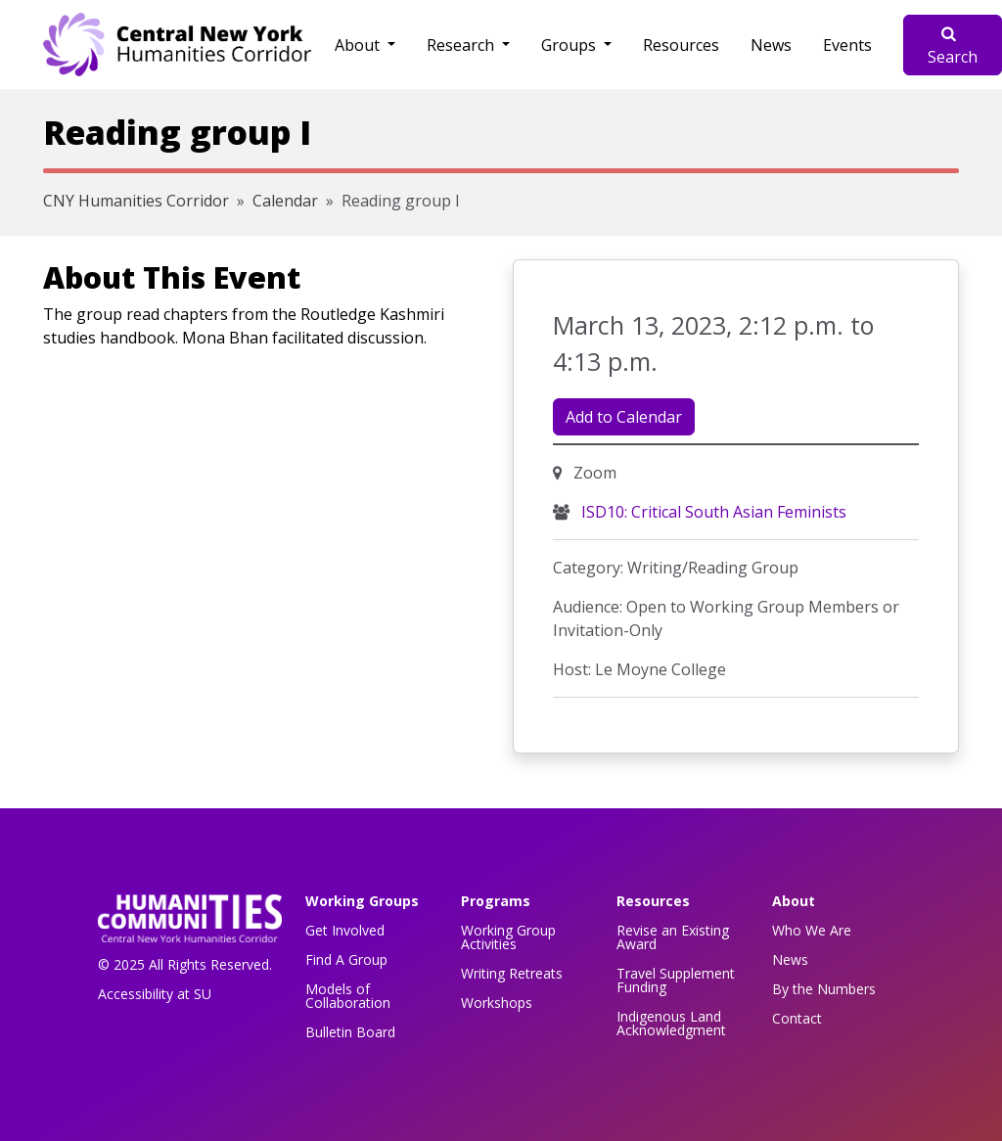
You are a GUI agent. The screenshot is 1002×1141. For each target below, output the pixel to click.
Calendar (285, 200)
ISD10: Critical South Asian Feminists (711, 512)
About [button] (359, 45)
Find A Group (346, 959)
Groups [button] (570, 45)
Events (847, 45)
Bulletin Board (350, 1032)
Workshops (496, 1002)
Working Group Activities (508, 937)
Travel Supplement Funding (675, 980)
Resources (681, 45)
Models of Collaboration (347, 996)
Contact (797, 1018)
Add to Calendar (624, 417)
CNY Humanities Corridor (136, 200)
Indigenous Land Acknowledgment (671, 1023)
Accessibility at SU (154, 993)
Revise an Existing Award (672, 937)
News (771, 45)
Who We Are (811, 930)
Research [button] (462, 45)
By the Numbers (824, 989)
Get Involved (345, 930)
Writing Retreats (512, 973)
